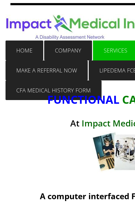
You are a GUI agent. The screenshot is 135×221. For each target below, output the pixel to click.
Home (24, 50)
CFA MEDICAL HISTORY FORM (53, 90)
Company (68, 50)
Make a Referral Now (46, 70)
